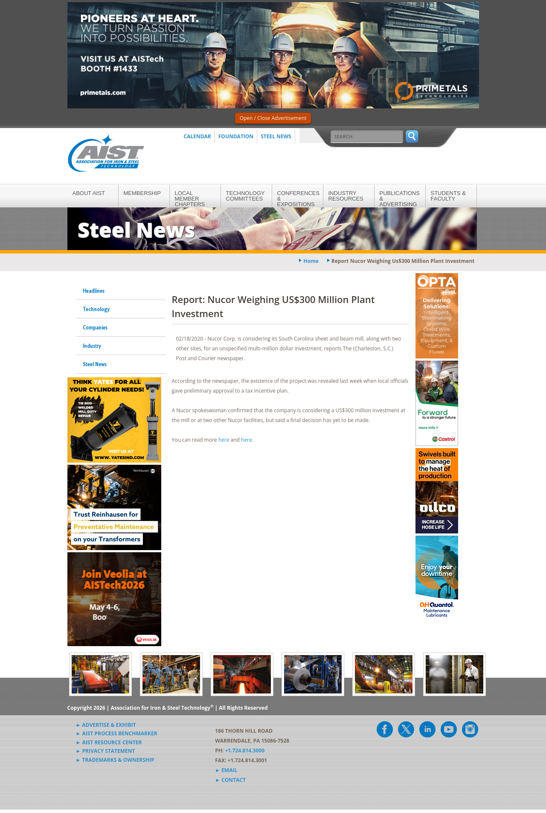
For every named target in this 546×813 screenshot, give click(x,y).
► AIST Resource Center (109, 742)
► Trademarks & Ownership (115, 759)
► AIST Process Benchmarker (116, 733)
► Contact (230, 780)
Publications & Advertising (400, 198)
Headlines (94, 290)
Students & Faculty (448, 196)
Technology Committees (245, 196)
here (223, 439)
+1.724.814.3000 (244, 750)
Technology (96, 309)
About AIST (89, 193)
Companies (95, 327)
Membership (142, 193)
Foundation (235, 136)
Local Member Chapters (190, 198)
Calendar (197, 136)
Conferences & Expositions (298, 198)
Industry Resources (345, 196)
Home (310, 261)
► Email (226, 770)
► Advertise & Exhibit (106, 724)
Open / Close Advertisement (273, 118)
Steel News (276, 136)
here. (248, 439)
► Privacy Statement (105, 751)
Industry (92, 345)
